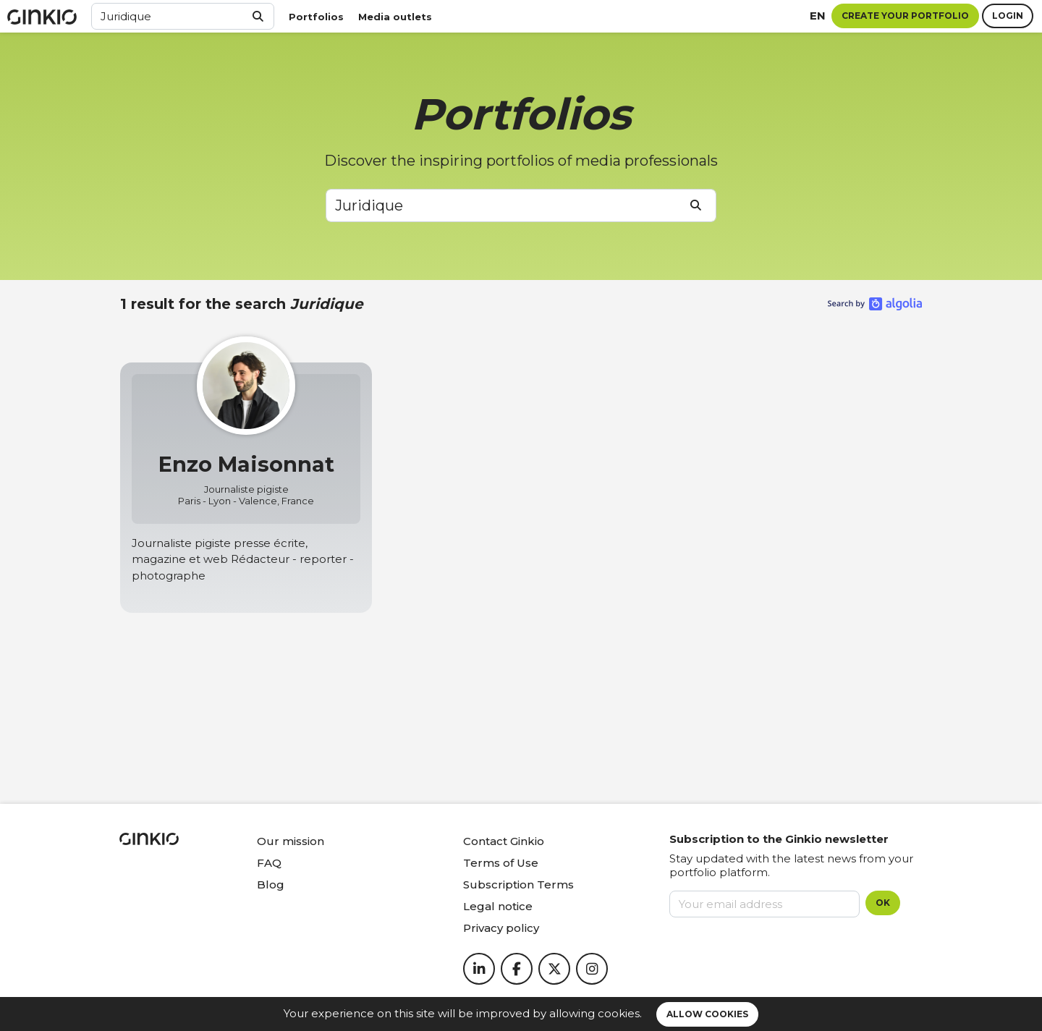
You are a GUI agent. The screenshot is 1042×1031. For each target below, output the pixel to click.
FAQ (269, 863)
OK (883, 902)
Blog (270, 884)
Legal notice (498, 906)
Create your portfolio (905, 15)
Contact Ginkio (503, 841)
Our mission (290, 841)
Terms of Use (500, 863)
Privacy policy (501, 928)
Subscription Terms (518, 884)
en (818, 15)
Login (1007, 15)
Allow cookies (707, 1014)
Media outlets (395, 16)
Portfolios (316, 16)
